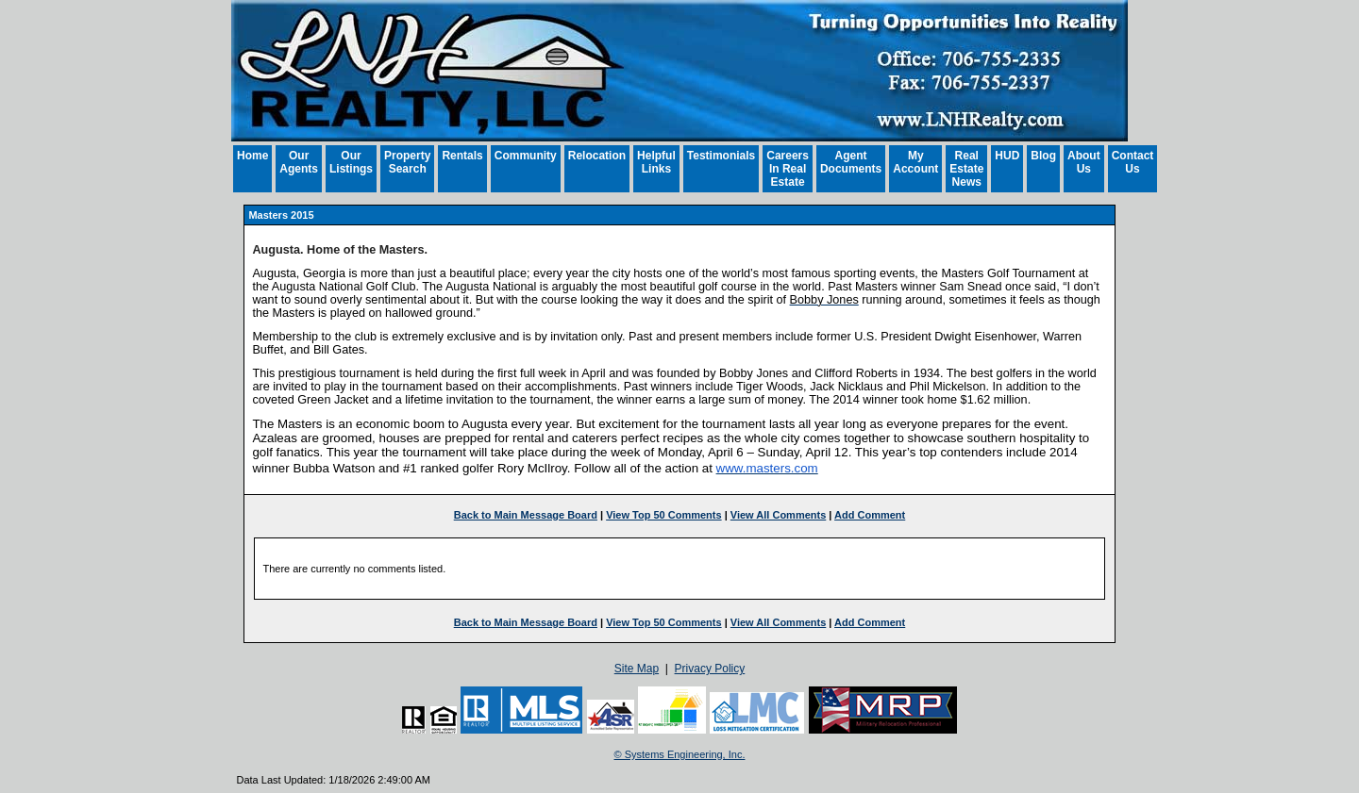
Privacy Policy (710, 668)
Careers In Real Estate (787, 169)
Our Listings (351, 162)
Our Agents (298, 162)
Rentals (462, 155)
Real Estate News (966, 169)
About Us (1083, 162)
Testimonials (721, 155)
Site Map (636, 668)
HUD (1007, 155)
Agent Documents (850, 162)
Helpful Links (656, 162)
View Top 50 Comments (663, 514)
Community (526, 155)
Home (252, 155)
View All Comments (778, 514)
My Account (915, 162)
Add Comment (869, 514)
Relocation (597, 155)
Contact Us (1133, 162)
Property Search (407, 162)
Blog (1043, 155)
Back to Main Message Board (525, 514)
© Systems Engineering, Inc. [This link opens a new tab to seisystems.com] (680, 754)
